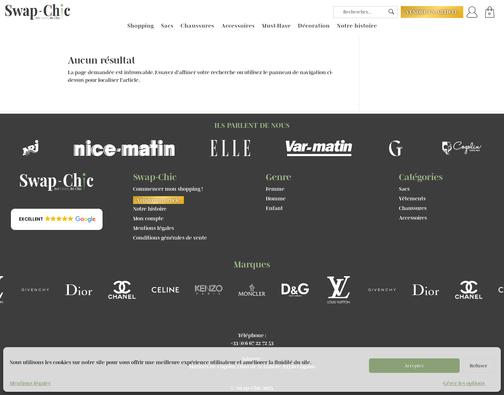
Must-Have (276, 26)
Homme (276, 198)
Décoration (314, 26)
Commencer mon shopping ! (168, 189)
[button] (57, 219)
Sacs (167, 26)
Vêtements (412, 198)
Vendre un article (432, 12)
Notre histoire (357, 26)
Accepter (414, 365)
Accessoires (238, 26)
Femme (275, 189)
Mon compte (148, 218)
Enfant (274, 208)
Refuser (478, 365)
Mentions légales (30, 383)
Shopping (140, 26)
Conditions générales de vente (170, 238)
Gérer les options (464, 383)
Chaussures (197, 26)
